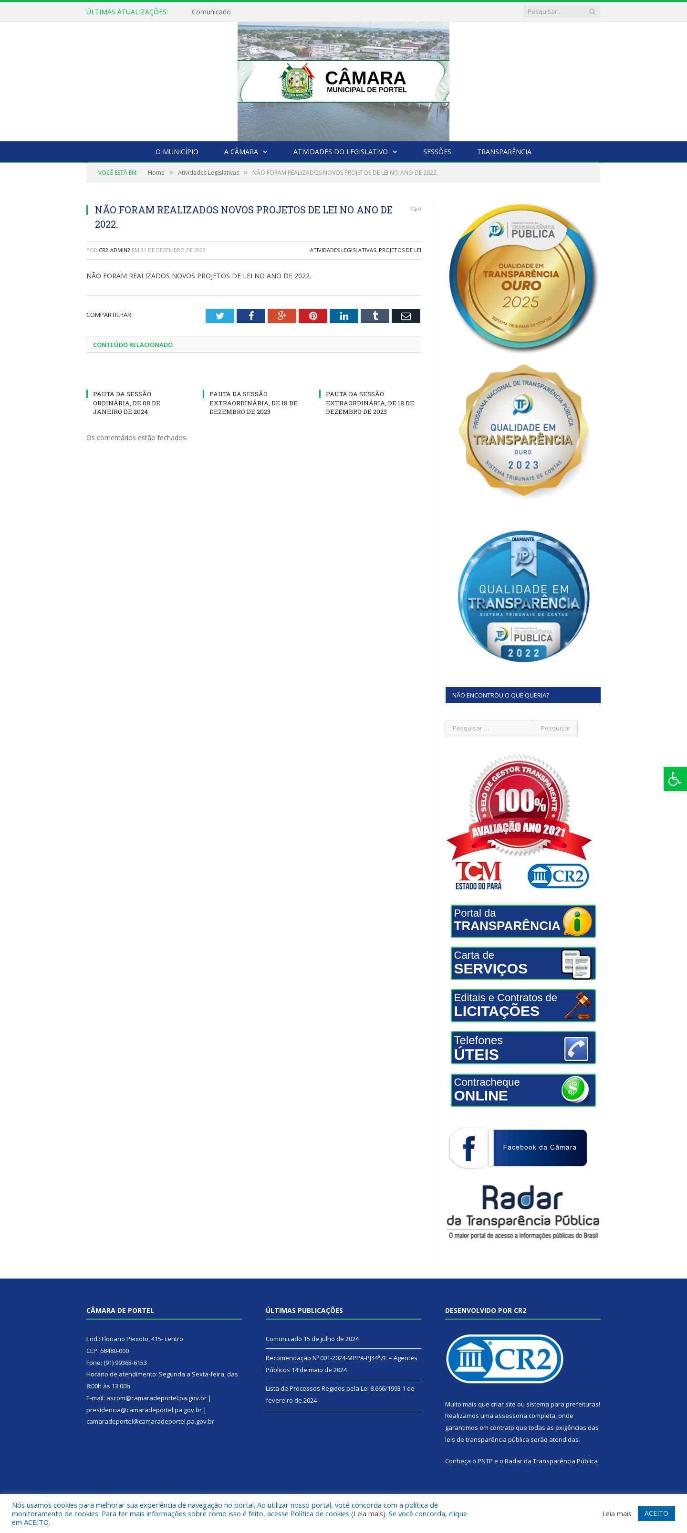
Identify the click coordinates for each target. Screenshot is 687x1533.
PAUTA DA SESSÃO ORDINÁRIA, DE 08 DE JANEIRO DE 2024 (126, 402)
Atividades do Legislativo (340, 151)
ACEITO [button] (656, 1513)
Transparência (504, 151)
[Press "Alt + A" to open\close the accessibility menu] (675, 779)
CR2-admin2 (114, 250)
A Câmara (241, 151)
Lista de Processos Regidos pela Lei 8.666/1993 (333, 1388)
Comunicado (211, 12)
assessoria (511, 1415)
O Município (177, 151)
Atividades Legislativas (343, 250)
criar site (503, 1404)
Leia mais (368, 1513)
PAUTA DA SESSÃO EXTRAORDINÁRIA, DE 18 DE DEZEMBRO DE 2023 (253, 402)
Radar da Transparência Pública (551, 1461)
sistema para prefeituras (562, 1404)
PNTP (485, 1461)
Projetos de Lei (400, 250)
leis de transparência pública (487, 1439)
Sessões (437, 151)
